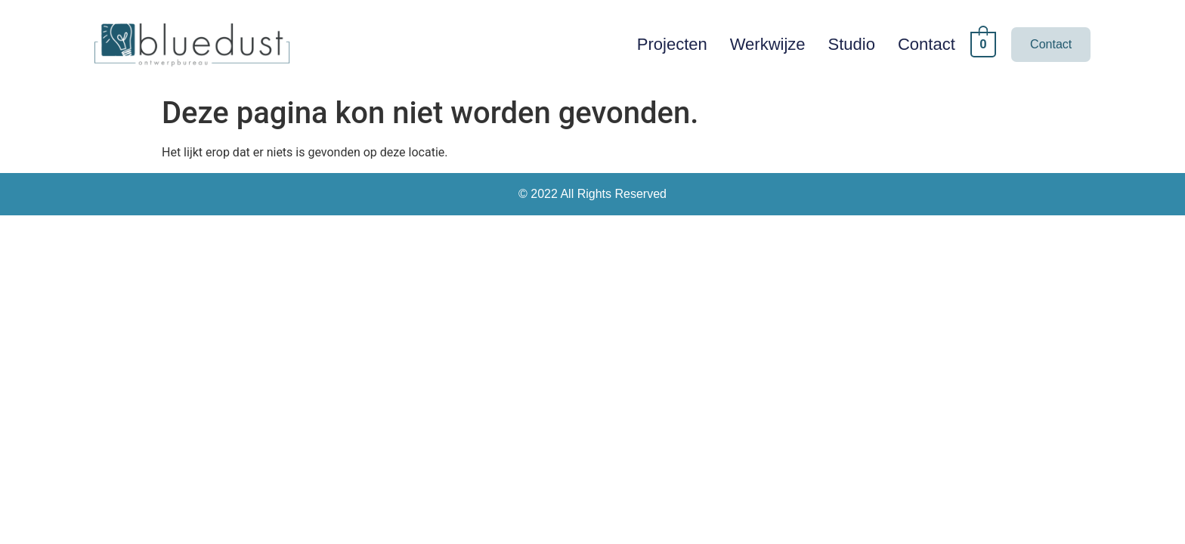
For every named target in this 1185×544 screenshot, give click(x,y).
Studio (851, 44)
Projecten (672, 44)
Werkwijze (768, 44)
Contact (926, 44)
